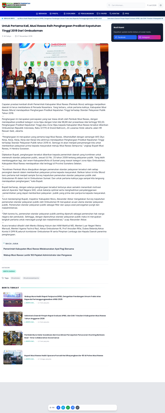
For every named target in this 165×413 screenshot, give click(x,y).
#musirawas (15, 278)
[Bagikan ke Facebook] (58, 408)
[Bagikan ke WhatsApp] (68, 408)
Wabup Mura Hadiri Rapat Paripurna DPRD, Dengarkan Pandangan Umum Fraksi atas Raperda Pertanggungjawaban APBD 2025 (58, 18)
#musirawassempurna (31, 278)
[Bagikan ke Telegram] (73, 408)
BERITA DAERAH (9, 271)
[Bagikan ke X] (63, 408)
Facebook (120, 37)
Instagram (144, 37)
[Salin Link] (77, 408)
